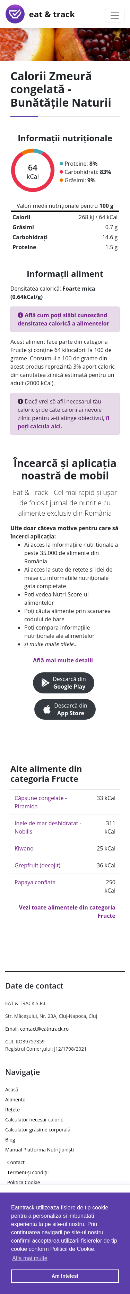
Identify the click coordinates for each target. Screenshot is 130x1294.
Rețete (12, 1109)
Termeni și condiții (28, 1172)
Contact (16, 1162)
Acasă (11, 1089)
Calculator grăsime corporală (37, 1129)
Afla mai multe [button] (29, 1258)
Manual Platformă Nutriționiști (39, 1149)
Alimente (15, 1099)
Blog (10, 1139)
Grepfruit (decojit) (37, 865)
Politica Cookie (23, 1182)
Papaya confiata (35, 882)
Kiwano (24, 848)
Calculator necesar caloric (34, 1119)
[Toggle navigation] (114, 15)
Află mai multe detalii (63, 660)
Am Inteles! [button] (65, 1276)
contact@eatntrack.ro (44, 1028)
